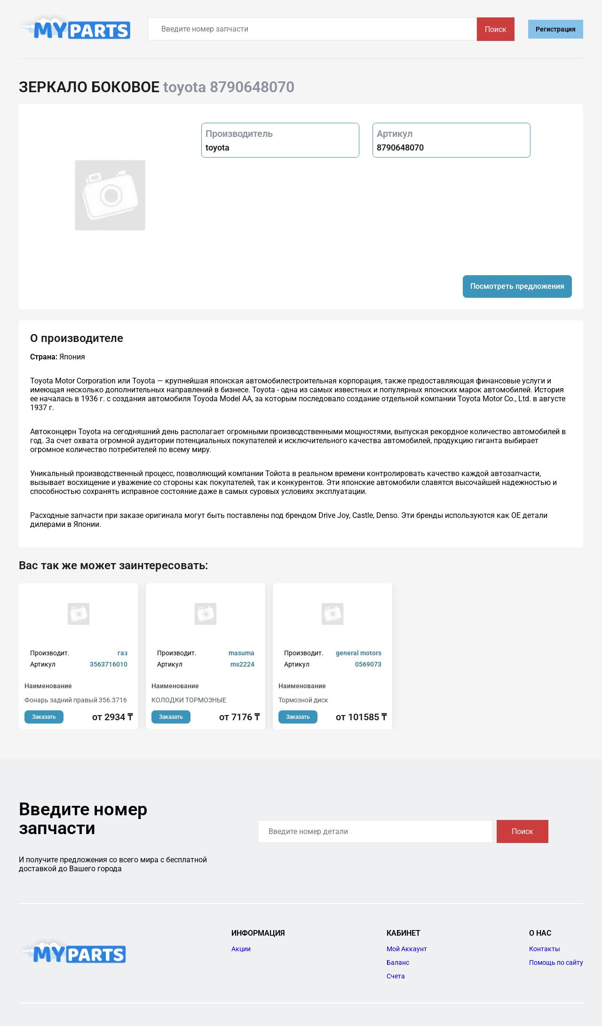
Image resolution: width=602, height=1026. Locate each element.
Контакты (544, 949)
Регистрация (556, 29)
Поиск (496, 29)
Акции (241, 949)
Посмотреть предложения (517, 286)
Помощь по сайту (556, 962)
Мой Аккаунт (407, 949)
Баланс (398, 962)
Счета (396, 976)
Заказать (44, 717)
